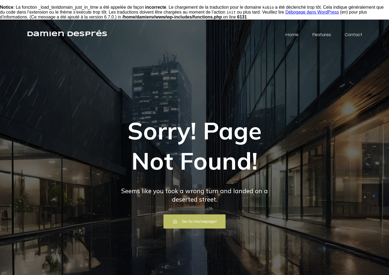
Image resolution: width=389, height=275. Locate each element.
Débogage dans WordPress (312, 12)
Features (321, 35)
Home (292, 35)
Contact (353, 35)
